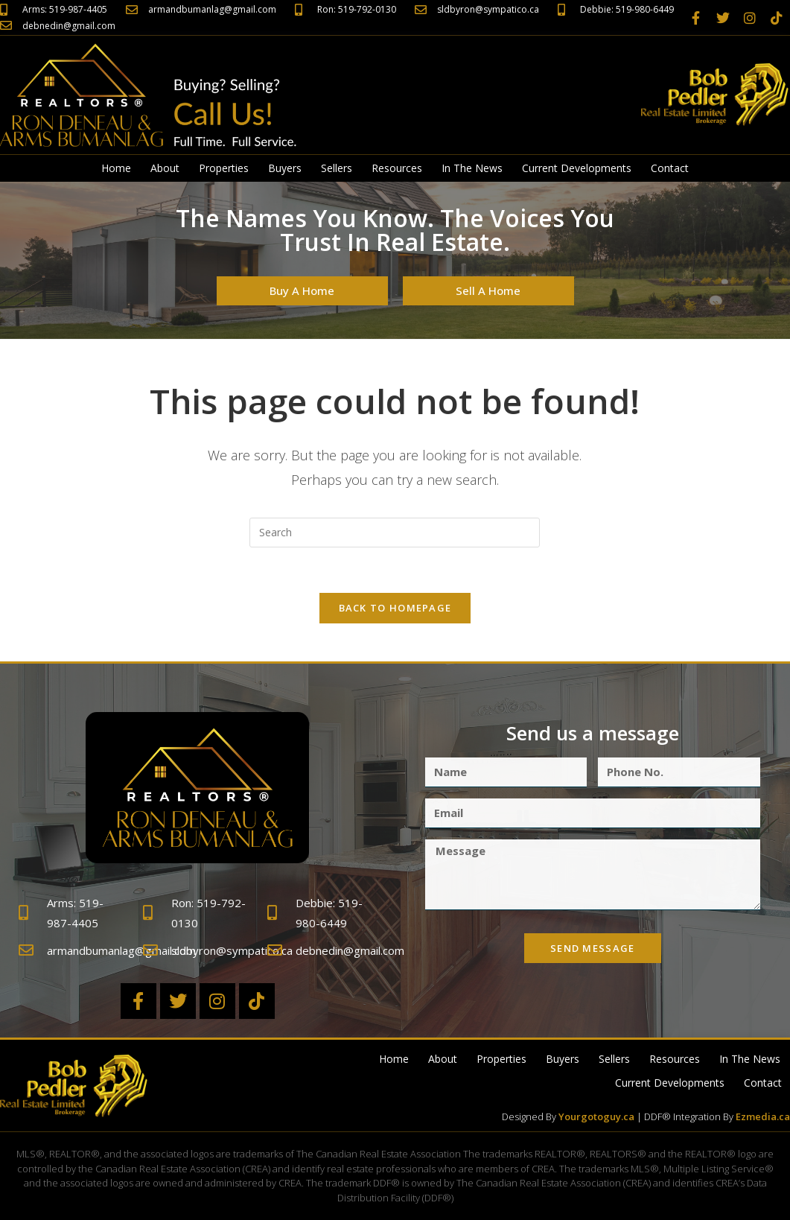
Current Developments (576, 168)
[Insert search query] (394, 532)
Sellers (336, 168)
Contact (670, 168)
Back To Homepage (395, 607)
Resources (397, 168)
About (164, 168)
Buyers (285, 168)
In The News (472, 168)
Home (116, 168)
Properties (224, 168)
